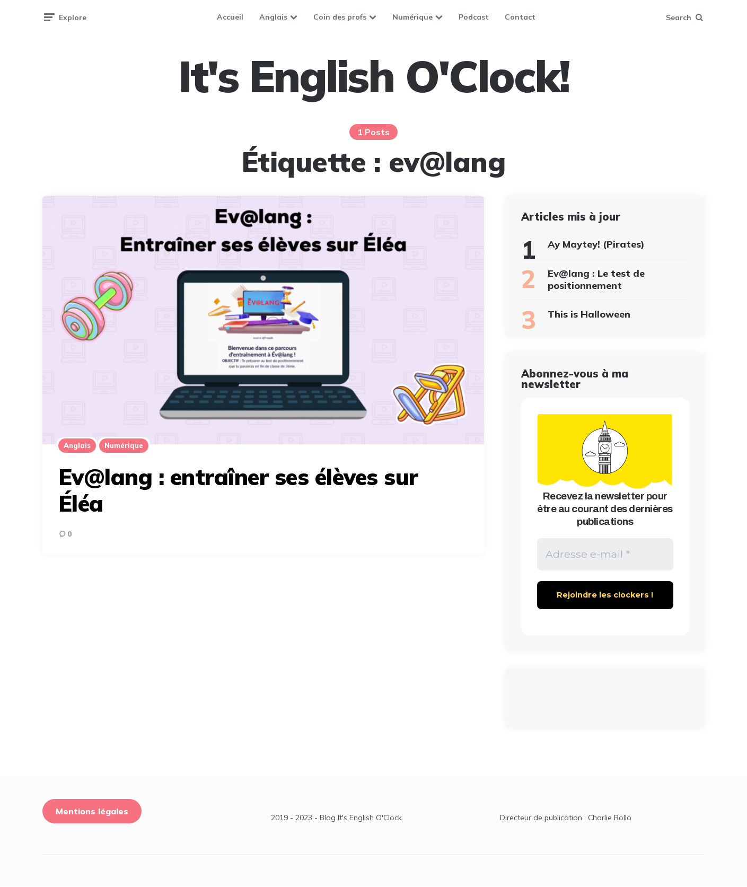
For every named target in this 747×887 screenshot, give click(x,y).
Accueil (230, 17)
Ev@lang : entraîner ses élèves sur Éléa (238, 490)
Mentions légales (92, 811)
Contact (520, 17)
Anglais (273, 17)
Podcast (474, 17)
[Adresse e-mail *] (605, 554)
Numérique (412, 17)
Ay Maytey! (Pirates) (596, 244)
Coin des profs (339, 17)
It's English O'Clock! (374, 76)
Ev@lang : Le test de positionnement (596, 279)
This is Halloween (589, 314)
